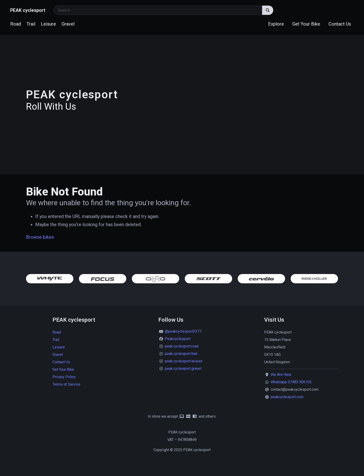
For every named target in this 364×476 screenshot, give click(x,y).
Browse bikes (40, 237)
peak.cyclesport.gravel (183, 368)
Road (15, 24)
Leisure (48, 24)
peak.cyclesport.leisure (183, 361)
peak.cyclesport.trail (181, 353)
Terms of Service (66, 384)
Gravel (68, 24)
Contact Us (339, 24)
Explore (276, 24)
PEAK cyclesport (27, 10)
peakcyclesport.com (287, 397)
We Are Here (281, 374)
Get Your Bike (306, 24)
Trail (30, 24)
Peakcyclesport (177, 339)
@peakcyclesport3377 (183, 331)
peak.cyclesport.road (181, 346)
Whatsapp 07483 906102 (291, 382)
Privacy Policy (64, 377)
